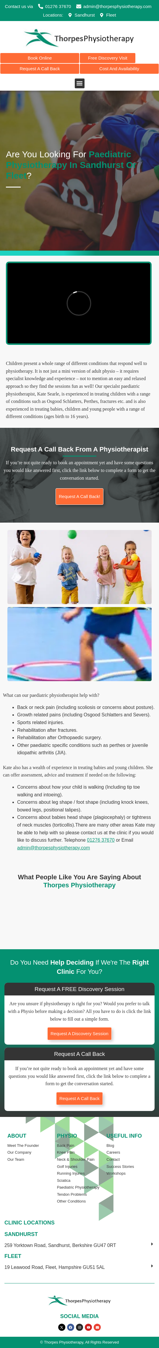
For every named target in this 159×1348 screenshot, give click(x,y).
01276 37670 (100, 840)
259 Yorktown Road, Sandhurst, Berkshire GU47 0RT (60, 1245)
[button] (80, 83)
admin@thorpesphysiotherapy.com (53, 847)
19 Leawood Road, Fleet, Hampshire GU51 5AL (54, 1267)
